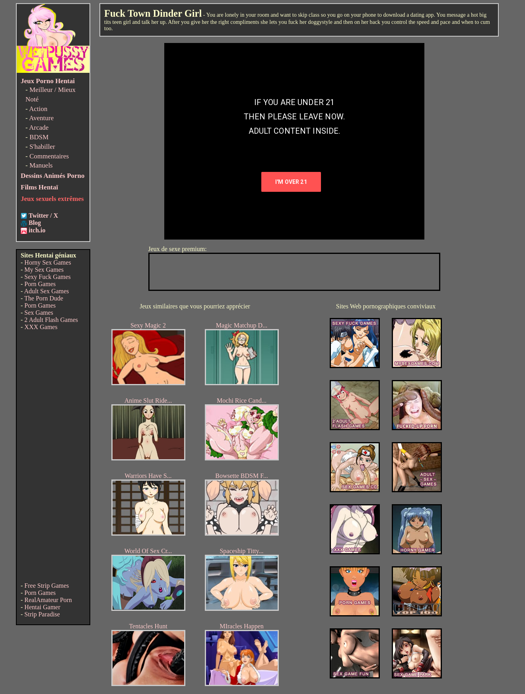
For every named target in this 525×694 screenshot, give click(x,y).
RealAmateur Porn (48, 600)
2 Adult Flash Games (51, 319)
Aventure (41, 118)
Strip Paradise (42, 614)
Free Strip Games (46, 585)
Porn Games (40, 284)
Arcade (39, 127)
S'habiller (42, 146)
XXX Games (40, 327)
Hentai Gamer (42, 607)
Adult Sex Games (46, 291)
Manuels (41, 165)
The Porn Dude (43, 298)
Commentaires (49, 156)
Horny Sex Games (47, 262)
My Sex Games (44, 269)
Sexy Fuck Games (47, 276)
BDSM (39, 137)
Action (38, 109)
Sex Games (38, 312)
